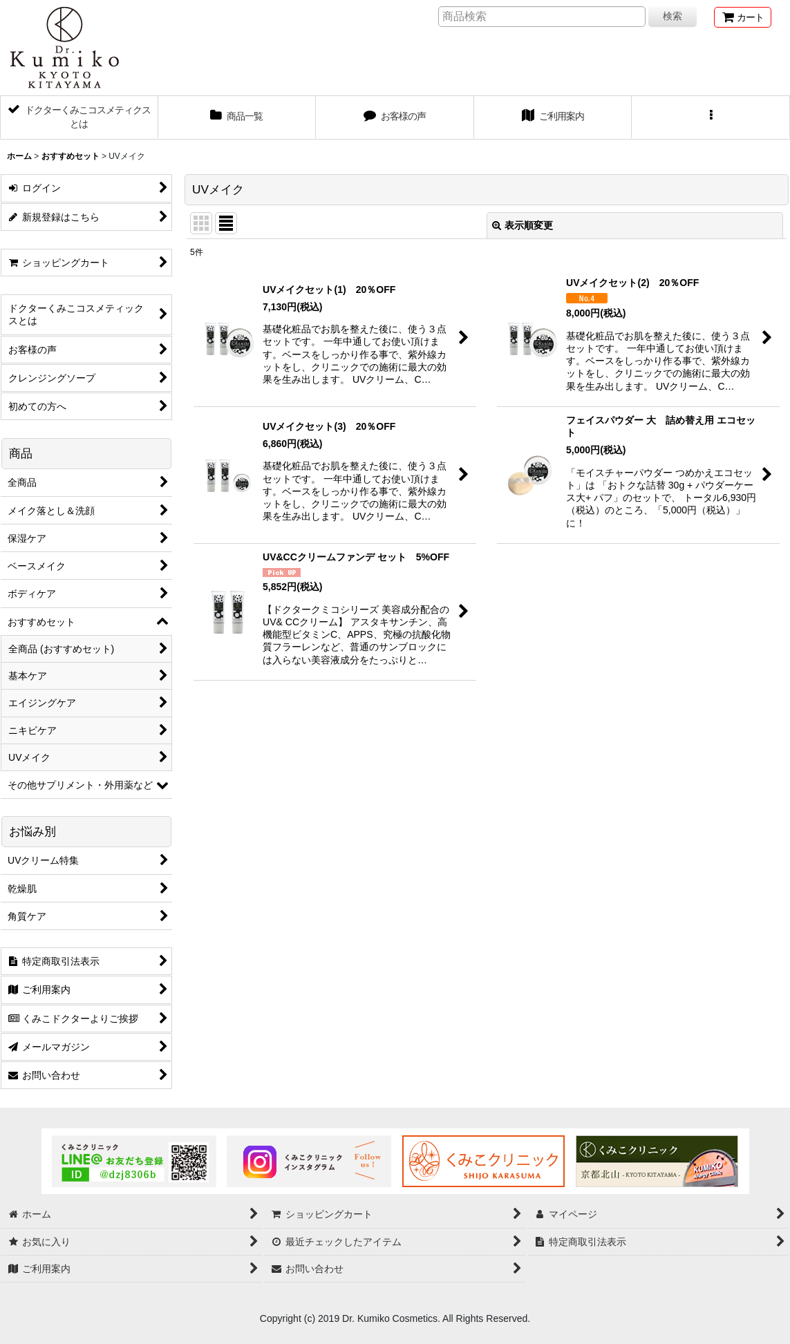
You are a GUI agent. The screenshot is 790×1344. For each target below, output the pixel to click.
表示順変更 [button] (522, 225)
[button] (711, 117)
